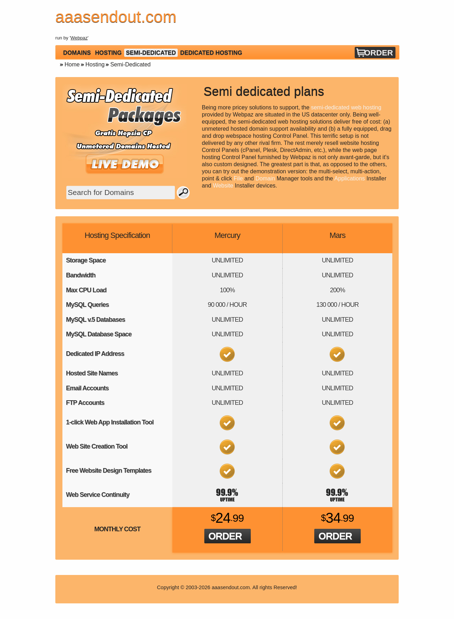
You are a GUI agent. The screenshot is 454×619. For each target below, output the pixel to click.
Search (183, 192)
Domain (265, 178)
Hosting (108, 52)
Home (72, 64)
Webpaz (79, 37)
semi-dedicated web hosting (346, 107)
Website (223, 186)
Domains (77, 52)
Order (378, 52)
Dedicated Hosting (211, 52)
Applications (349, 178)
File (238, 178)
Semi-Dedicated (151, 52)
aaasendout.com (231, 587)
